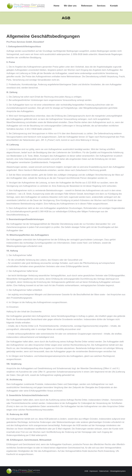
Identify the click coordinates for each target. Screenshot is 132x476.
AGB (86, 471)
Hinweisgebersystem (118, 471)
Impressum (93, 471)
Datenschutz (104, 471)
